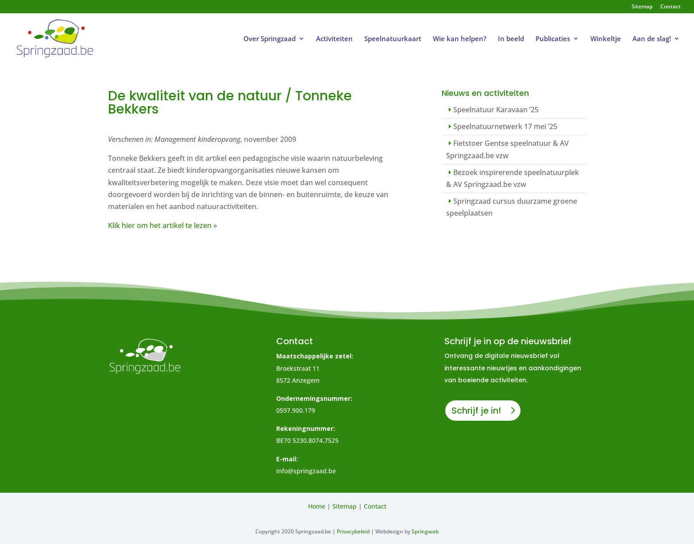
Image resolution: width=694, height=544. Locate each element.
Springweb (425, 531)
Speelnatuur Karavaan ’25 (496, 109)
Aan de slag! (651, 39)
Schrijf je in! (476, 410)
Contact (670, 7)
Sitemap (642, 7)
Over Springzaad (269, 39)
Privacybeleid (353, 531)
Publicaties (553, 39)
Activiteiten (334, 39)
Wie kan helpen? (459, 39)
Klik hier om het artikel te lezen (160, 225)
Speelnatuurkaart (392, 39)
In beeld (511, 39)
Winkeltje (605, 39)
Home (316, 506)
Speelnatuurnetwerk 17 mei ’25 (505, 126)
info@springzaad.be (306, 471)
